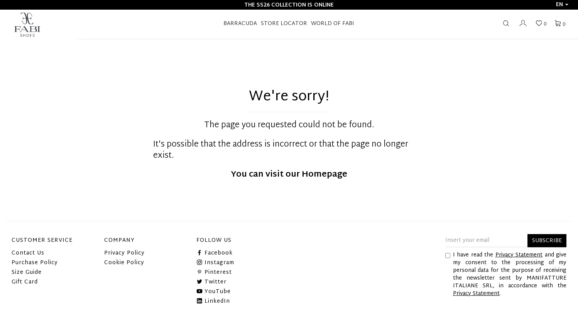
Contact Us (28, 253)
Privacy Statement (519, 255)
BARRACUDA (240, 24)
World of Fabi (332, 24)
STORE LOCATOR (284, 24)
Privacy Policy (124, 253)
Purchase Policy (35, 263)
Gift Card (25, 282)
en (562, 5)
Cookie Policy (124, 263)
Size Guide (27, 272)
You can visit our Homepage (289, 174)
